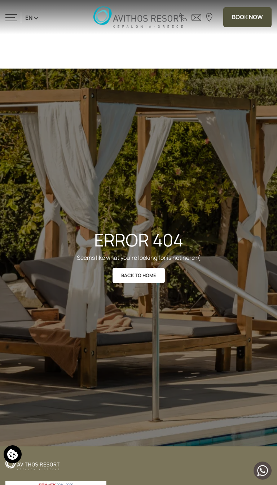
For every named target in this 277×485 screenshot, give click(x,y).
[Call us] (183, 17)
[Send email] (196, 17)
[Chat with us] (263, 471)
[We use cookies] (13, 454)
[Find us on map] (209, 17)
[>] (11, 17)
